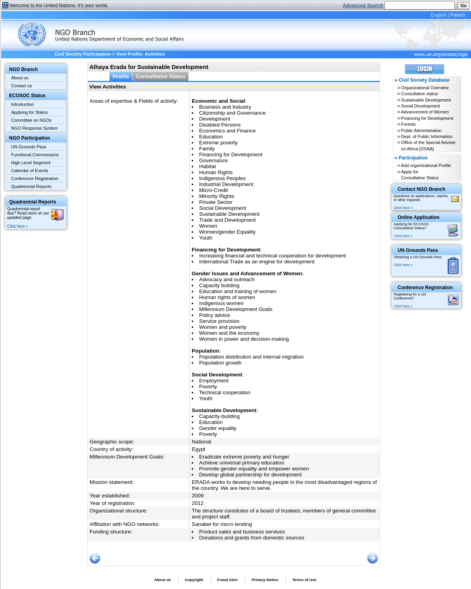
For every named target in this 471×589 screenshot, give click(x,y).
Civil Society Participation (83, 54)
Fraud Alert (227, 579)
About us (19, 77)
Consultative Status (160, 76)
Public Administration (421, 130)
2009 (198, 496)
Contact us (21, 85)
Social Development (420, 106)
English (438, 15)
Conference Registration (34, 178)
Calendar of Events (29, 170)
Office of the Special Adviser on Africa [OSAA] (428, 145)
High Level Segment (30, 162)
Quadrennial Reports (31, 186)
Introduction (22, 104)
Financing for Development (427, 118)
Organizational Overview (425, 87)
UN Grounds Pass (28, 146)
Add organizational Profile (426, 165)
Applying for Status (29, 112)
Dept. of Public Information (427, 136)
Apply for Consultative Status (420, 174)
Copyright (194, 579)
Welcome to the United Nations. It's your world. (59, 5)
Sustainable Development (426, 100)
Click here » (17, 226)
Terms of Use (304, 579)
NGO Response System (34, 128)
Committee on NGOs (31, 120)
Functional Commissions (35, 154)
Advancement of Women (425, 111)
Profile (121, 76)
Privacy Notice (265, 579)
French (457, 15)
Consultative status (419, 93)
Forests (408, 124)
